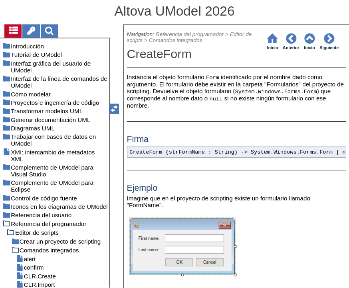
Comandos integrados (175, 40)
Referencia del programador (190, 34)
